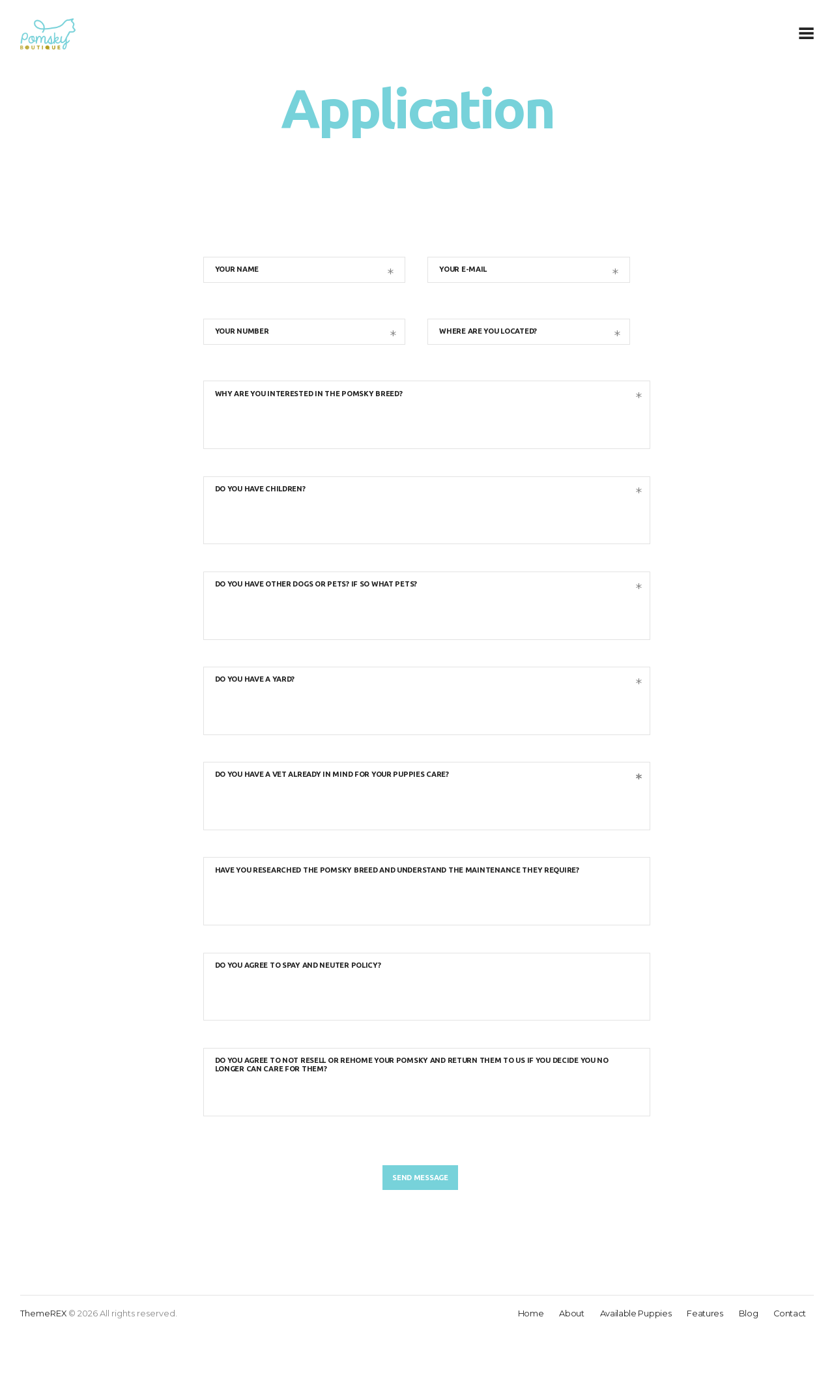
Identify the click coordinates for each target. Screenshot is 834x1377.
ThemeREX (43, 1358)
